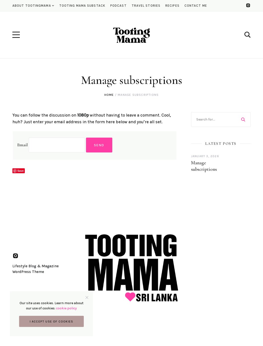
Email (22, 145)
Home (109, 95)
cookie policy (66, 308)
